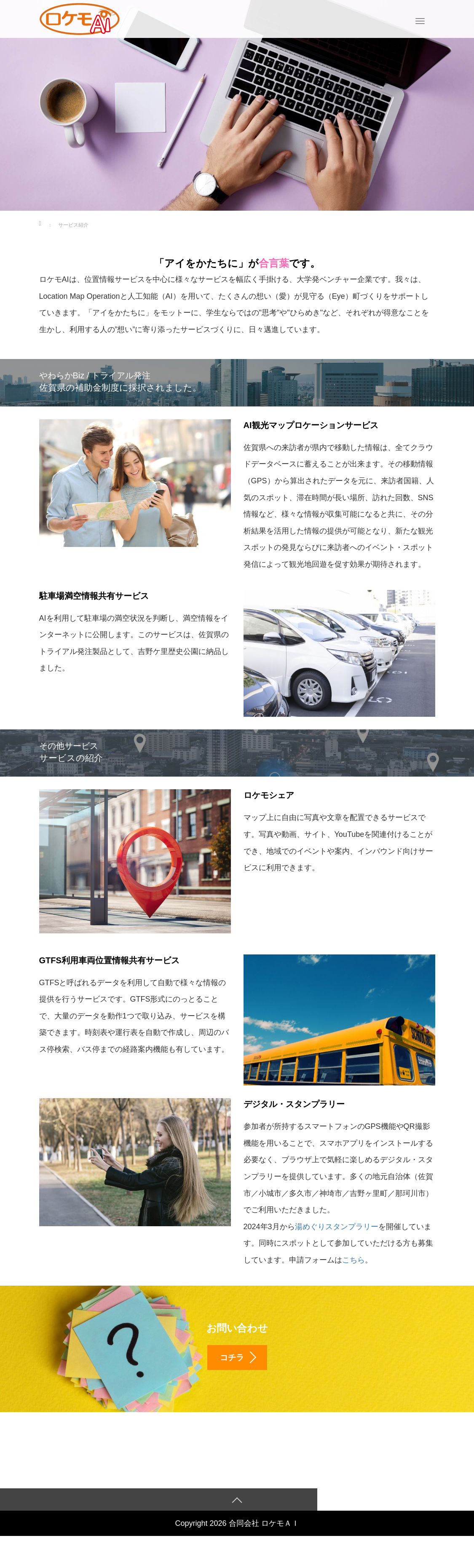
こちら (353, 1260)
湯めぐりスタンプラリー (336, 1226)
